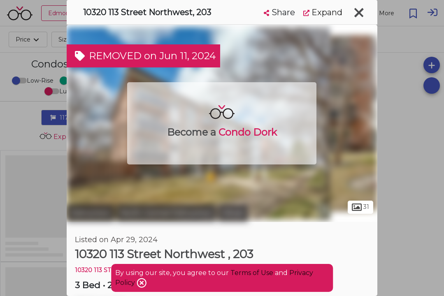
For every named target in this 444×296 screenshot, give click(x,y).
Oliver (233, 212)
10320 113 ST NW (99, 270)
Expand (322, 12)
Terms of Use (251, 273)
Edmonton (90, 212)
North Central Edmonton (166, 212)
